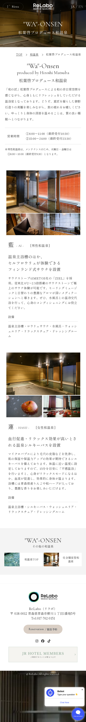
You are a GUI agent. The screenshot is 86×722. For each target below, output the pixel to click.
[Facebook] (42, 641)
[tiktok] (49, 641)
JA (73, 6)
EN (80, 6)
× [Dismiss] (82, 689)
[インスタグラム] (36, 641)
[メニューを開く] (13, 7)
